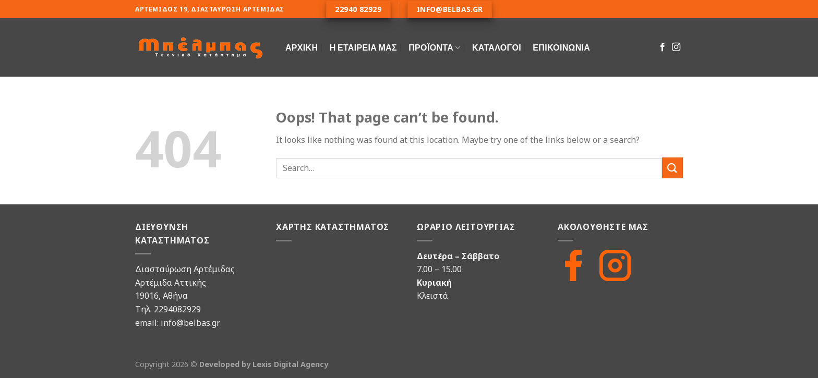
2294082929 (177, 309)
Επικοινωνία (561, 47)
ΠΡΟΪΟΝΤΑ (434, 47)
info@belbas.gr (190, 322)
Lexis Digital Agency (290, 364)
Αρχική (301, 47)
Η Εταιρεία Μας (363, 47)
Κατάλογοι (496, 47)
